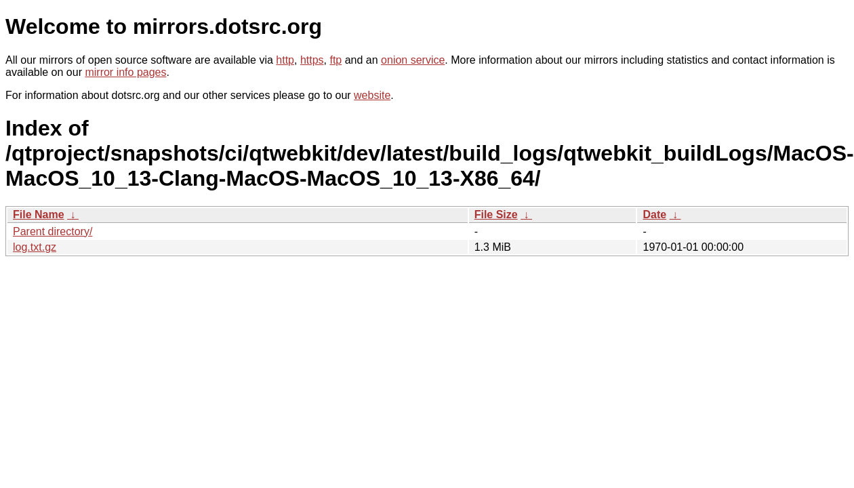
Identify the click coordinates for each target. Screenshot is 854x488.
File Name (38, 214)
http (285, 60)
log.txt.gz (34, 247)
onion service (413, 60)
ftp (335, 60)
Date (654, 214)
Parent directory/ (52, 231)
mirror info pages (125, 72)
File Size (496, 214)
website (372, 95)
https (312, 60)
